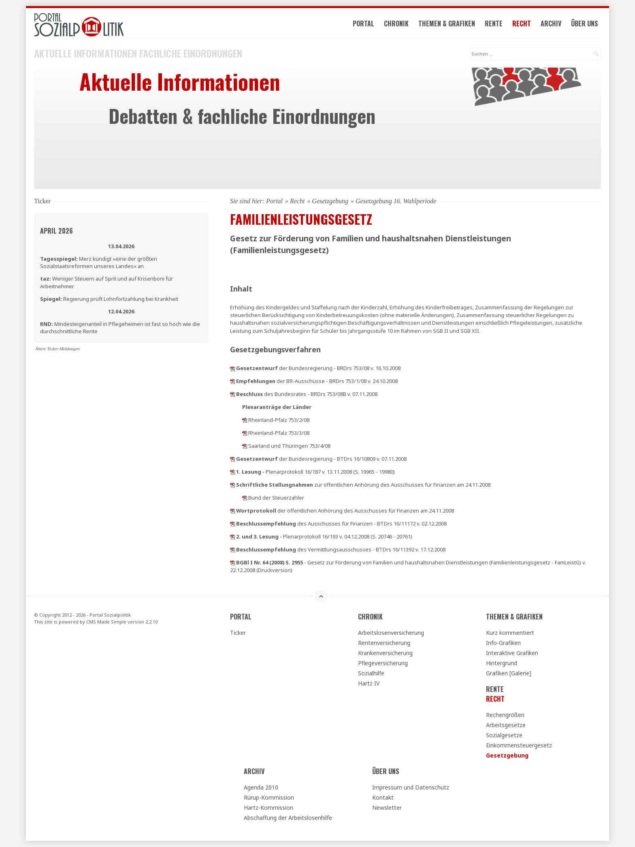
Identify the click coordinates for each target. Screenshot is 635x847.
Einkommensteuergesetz (519, 745)
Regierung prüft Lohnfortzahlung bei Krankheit (109, 298)
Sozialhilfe (371, 673)
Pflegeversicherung (383, 663)
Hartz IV (368, 683)
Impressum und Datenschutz (410, 787)
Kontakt (383, 797)
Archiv (551, 23)
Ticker (238, 632)
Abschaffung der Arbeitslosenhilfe (288, 817)
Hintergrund (501, 663)
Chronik (396, 23)
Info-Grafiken (503, 643)
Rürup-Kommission (269, 797)
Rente (494, 23)
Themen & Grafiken (446, 23)
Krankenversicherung (385, 653)
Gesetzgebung (330, 201)
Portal (363, 23)
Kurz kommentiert (510, 632)
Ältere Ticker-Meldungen (57, 348)
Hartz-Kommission (268, 807)
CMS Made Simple (106, 622)
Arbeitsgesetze (506, 725)
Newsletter (387, 807)
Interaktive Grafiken (512, 653)
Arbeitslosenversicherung (391, 632)
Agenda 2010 (261, 787)
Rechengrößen (505, 715)
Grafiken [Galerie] (508, 673)
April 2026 (56, 231)
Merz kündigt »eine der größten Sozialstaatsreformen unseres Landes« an (98, 262)
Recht (521, 23)
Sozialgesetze (504, 735)
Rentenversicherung (384, 643)
